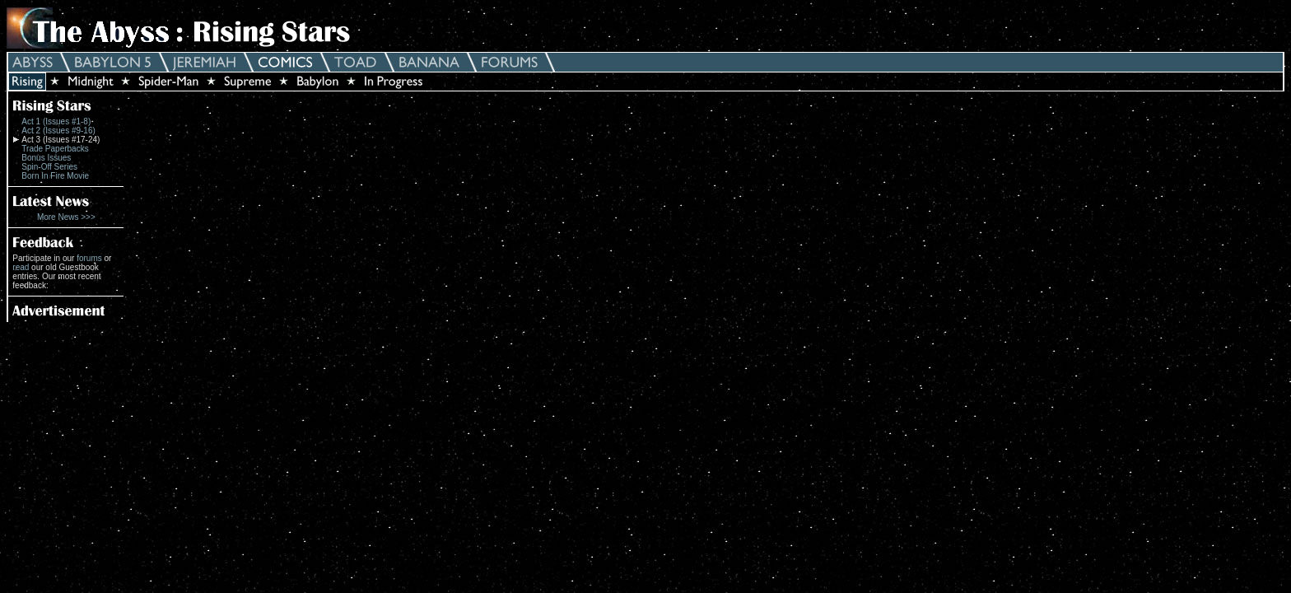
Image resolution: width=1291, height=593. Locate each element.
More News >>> (66, 217)
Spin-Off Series (49, 166)
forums (89, 258)
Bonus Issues (46, 157)
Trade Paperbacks (54, 148)
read (20, 267)
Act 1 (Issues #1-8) (56, 121)
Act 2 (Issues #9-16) (58, 130)
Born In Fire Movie (55, 175)
